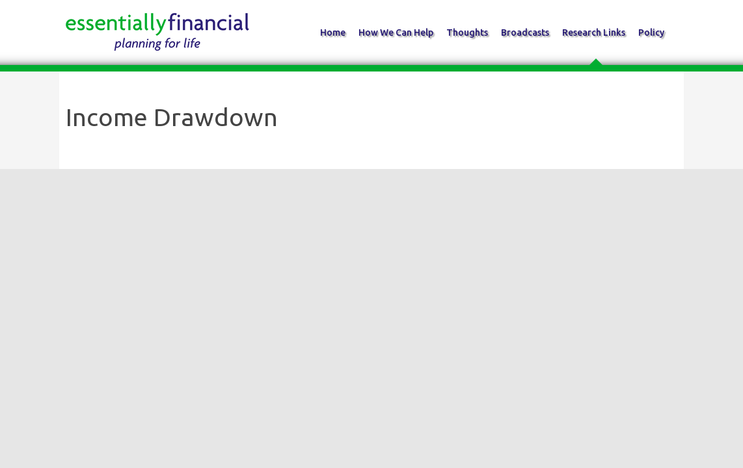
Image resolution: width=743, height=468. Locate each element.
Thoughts (467, 32)
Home (332, 32)
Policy (651, 32)
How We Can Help (395, 32)
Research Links (593, 32)
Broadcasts (525, 32)
